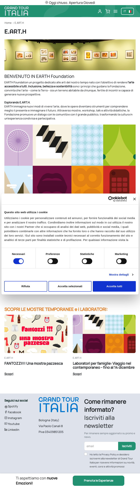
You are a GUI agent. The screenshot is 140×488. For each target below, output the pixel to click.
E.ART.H (19, 22)
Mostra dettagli (119, 274)
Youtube (12, 424)
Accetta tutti (114, 286)
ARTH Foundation (17, 82)
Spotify (11, 406)
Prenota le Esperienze (98, 481)
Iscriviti (127, 446)
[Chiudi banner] (134, 199)
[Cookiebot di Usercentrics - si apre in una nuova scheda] (111, 199)
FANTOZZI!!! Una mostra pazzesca (33, 363)
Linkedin (11, 430)
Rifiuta (25, 286)
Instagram (13, 418)
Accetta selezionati (70, 286)
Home (8, 22)
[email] (101, 446)
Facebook (12, 412)
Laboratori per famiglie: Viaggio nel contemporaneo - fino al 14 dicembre (104, 365)
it (127, 11)
